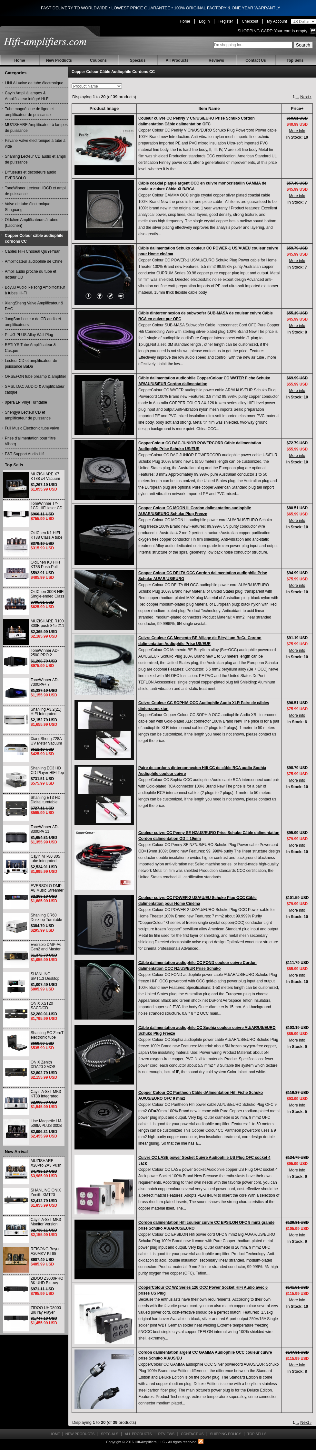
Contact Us (255, 60)
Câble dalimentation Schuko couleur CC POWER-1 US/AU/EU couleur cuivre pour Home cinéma (208, 251)
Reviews (216, 60)
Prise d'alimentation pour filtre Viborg (30, 441)
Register (226, 21)
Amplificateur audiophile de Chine (34, 261)
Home (185, 21)
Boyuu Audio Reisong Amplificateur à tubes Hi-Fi (35, 290)
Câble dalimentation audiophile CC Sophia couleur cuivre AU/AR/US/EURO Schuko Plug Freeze (207, 1030)
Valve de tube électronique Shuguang (27, 207)
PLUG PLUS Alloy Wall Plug (29, 335)
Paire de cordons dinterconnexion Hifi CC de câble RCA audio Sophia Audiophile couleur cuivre (202, 771)
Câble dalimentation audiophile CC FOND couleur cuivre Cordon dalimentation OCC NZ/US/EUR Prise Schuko (197, 965)
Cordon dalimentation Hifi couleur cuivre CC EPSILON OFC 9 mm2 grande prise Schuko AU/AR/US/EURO (206, 1225)
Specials (138, 60)
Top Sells (295, 60)
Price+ (297, 108)
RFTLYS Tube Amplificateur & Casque (30, 348)
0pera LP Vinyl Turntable (26, 402)
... (297, 96)
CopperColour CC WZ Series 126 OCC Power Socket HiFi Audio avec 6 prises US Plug (203, 1290)
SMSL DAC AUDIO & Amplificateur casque (34, 389)
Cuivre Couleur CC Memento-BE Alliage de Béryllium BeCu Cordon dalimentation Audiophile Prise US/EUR (200, 641)
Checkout (250, 21)
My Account (277, 21)
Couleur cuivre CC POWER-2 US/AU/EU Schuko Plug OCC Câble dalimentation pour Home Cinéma (197, 900)
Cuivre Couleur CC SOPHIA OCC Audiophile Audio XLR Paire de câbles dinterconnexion (203, 706)
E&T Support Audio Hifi (24, 454)
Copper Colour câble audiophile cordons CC (34, 238)
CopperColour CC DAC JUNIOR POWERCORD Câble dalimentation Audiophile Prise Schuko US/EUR (199, 446)
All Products (177, 60)
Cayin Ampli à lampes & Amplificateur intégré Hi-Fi (27, 96)
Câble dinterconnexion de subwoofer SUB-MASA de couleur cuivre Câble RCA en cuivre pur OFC (205, 316)
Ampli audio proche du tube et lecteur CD (30, 274)
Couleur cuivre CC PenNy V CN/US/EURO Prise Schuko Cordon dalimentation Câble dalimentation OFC (196, 121)
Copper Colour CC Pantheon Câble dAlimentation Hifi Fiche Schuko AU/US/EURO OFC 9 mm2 (200, 1095)
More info (297, 131)
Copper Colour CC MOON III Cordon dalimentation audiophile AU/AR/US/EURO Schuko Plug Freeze (194, 511)
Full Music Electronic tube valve (32, 428)
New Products (59, 60)
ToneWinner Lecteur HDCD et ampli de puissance (35, 191)
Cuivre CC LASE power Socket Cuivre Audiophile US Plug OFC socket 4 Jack (204, 1160)
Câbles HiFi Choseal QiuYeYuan (32, 251)
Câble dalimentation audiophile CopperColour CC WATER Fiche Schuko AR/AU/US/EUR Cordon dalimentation (204, 381)
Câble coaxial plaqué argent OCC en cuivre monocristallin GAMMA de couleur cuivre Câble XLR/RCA (202, 186)
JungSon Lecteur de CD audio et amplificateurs (33, 322)
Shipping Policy (225, 1434)
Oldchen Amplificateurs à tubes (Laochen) (31, 222)
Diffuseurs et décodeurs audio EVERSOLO (30, 175)
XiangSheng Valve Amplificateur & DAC (34, 306)
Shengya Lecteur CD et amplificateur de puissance (28, 415)
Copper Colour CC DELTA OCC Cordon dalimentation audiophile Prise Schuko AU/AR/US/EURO (202, 576)
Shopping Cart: (255, 30)
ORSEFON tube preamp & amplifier (35, 376)
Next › (305, 96)
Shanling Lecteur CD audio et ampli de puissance (35, 159)
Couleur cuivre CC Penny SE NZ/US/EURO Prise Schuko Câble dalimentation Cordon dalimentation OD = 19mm (208, 836)
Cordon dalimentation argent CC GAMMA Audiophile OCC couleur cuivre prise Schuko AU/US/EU (205, 1355)
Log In (204, 21)
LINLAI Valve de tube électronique (34, 83)
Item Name (209, 108)
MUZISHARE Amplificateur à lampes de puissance (36, 127)
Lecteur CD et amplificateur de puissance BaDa (31, 363)
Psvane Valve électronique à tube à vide (35, 143)
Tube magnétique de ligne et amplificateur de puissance (29, 112)
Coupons (98, 60)
